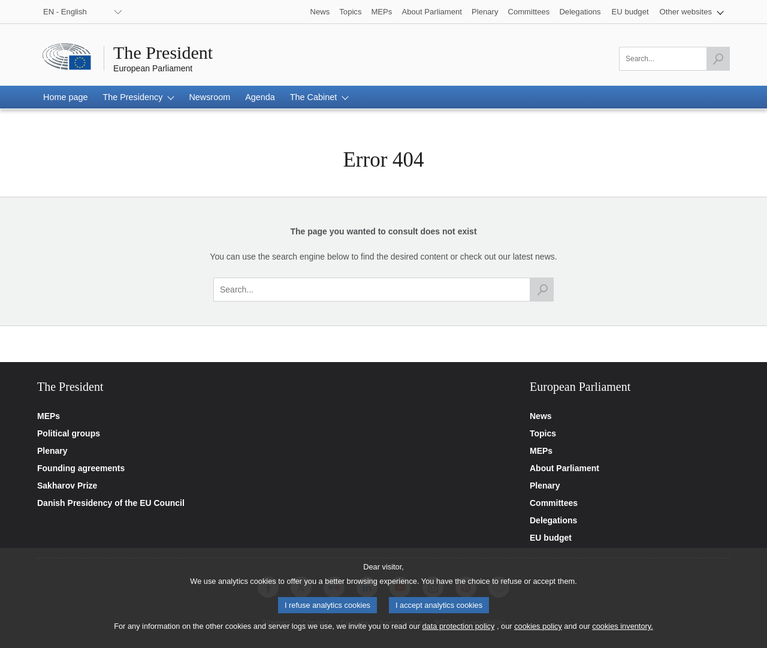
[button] (692, 11)
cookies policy (538, 632)
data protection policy (458, 632)
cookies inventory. (622, 632)
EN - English (65, 11)
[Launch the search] (717, 58)
